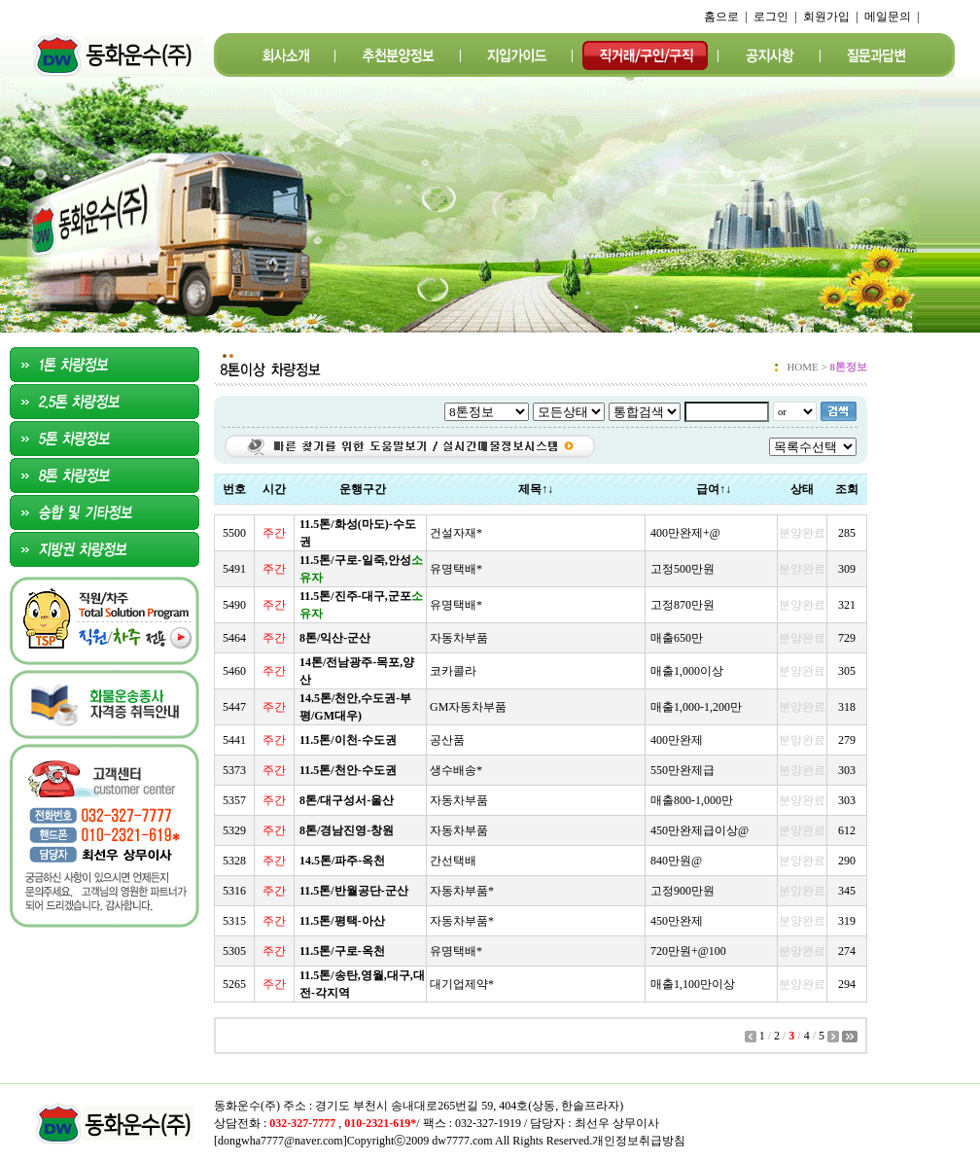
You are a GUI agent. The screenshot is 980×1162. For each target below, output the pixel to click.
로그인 (770, 16)
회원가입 (826, 16)
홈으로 (721, 16)
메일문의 (887, 16)
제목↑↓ (535, 489)
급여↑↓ (713, 489)
